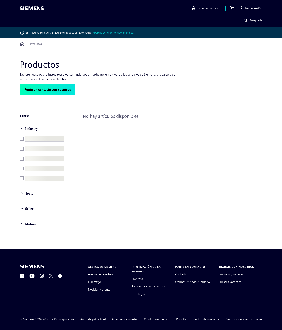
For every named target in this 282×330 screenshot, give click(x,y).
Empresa (137, 279)
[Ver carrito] (232, 8)
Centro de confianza (206, 319)
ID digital (181, 319)
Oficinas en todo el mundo (192, 282)
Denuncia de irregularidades (243, 319)
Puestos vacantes (230, 282)
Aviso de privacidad (93, 319)
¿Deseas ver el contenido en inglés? (113, 32)
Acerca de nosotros (100, 274)
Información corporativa (58, 319)
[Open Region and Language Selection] (204, 8)
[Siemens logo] (32, 8)
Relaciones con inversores (148, 286)
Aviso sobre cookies (125, 319)
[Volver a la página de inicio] (22, 44)
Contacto (181, 274)
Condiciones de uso (156, 319)
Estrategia (138, 294)
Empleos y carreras (231, 274)
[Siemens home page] (32, 266)
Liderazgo (94, 282)
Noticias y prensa (99, 289)
